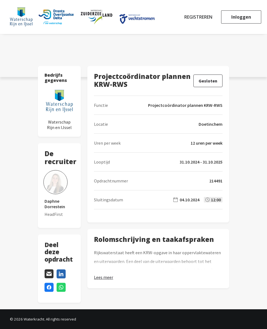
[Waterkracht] (82, 17)
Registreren (198, 17)
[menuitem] (200, 17)
